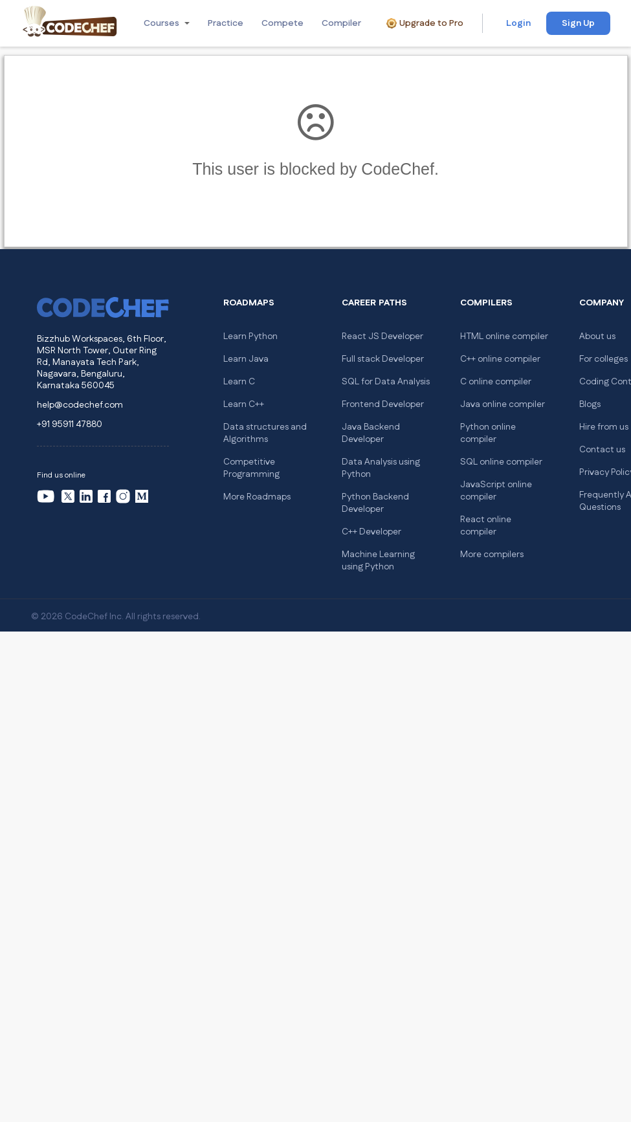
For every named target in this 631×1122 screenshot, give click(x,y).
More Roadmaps (257, 496)
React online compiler (485, 525)
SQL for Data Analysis (386, 381)
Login (518, 23)
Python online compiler (488, 433)
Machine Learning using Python (378, 560)
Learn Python (250, 336)
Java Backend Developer (371, 433)
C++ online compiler (500, 359)
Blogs (590, 404)
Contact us (602, 449)
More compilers (492, 554)
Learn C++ (243, 404)
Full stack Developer (383, 359)
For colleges (603, 359)
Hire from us (603, 427)
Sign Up (578, 23)
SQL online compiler (501, 462)
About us (597, 336)
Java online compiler (502, 404)
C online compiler (495, 381)
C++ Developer (371, 531)
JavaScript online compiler (496, 490)
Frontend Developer (383, 404)
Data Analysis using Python (381, 468)
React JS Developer (382, 336)
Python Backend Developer (375, 503)
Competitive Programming (251, 468)
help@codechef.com (80, 405)
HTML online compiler (504, 336)
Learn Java (246, 359)
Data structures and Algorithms (265, 433)
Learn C (239, 381)
